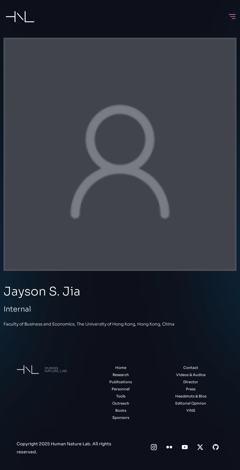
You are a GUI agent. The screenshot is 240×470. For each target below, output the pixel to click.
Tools (120, 396)
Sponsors (120, 417)
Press (190, 389)
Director (190, 382)
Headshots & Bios (190, 396)
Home (120, 367)
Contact (190, 367)
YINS (190, 410)
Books (120, 410)
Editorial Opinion (190, 403)
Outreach (120, 403)
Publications (120, 382)
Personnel (121, 389)
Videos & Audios (191, 374)
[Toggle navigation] (232, 16)
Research (121, 374)
